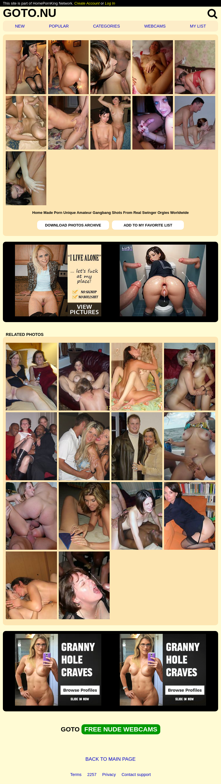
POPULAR (59, 26)
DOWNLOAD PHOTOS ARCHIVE (73, 225)
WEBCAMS (154, 26)
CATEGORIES (106, 26)
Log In (110, 3)
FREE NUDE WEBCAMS (120, 729)
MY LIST (198, 26)
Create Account (87, 3)
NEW (20, 26)
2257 (91, 774)
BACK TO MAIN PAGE (110, 759)
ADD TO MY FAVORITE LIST (147, 225)
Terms (75, 774)
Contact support (136, 774)
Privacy (109, 774)
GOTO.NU (29, 13)
